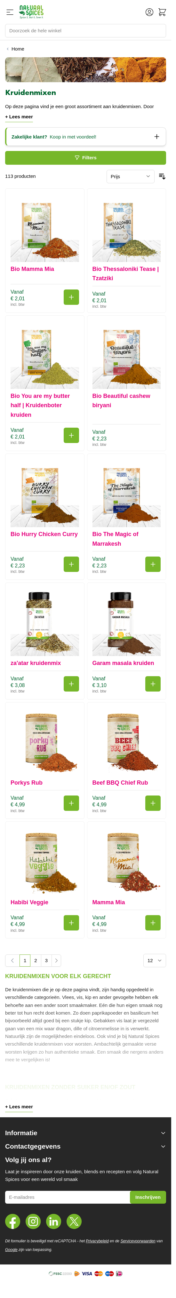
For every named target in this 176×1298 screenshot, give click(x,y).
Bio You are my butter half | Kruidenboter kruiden (40, 405)
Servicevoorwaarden (137, 1241)
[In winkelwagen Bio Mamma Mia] (71, 297)
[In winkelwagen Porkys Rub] (71, 803)
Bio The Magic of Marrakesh (115, 539)
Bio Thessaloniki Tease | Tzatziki (125, 273)
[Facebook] (12, 1221)
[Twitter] (74, 1221)
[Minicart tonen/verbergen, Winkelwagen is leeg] (162, 12)
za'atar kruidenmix (36, 663)
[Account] (149, 12)
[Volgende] (56, 960)
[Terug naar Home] (14, 49)
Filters (86, 157)
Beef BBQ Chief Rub (120, 783)
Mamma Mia (108, 902)
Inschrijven (148, 1197)
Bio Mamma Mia (32, 269)
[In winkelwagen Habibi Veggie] (71, 922)
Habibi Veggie (29, 902)
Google (11, 1249)
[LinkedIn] (53, 1221)
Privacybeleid (97, 1241)
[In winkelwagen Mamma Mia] (153, 922)
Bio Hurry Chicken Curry (44, 534)
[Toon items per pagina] (154, 960)
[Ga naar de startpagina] (31, 12)
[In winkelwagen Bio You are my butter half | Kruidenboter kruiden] (71, 435)
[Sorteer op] (131, 176)
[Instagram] (33, 1221)
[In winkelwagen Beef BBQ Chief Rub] (153, 803)
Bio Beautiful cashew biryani (121, 400)
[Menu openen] (10, 12)
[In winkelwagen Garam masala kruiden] (153, 684)
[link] (12, 960)
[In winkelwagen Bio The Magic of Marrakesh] (153, 564)
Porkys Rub (27, 783)
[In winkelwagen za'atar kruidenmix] (71, 684)
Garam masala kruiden (123, 663)
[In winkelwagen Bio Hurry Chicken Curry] (71, 564)
